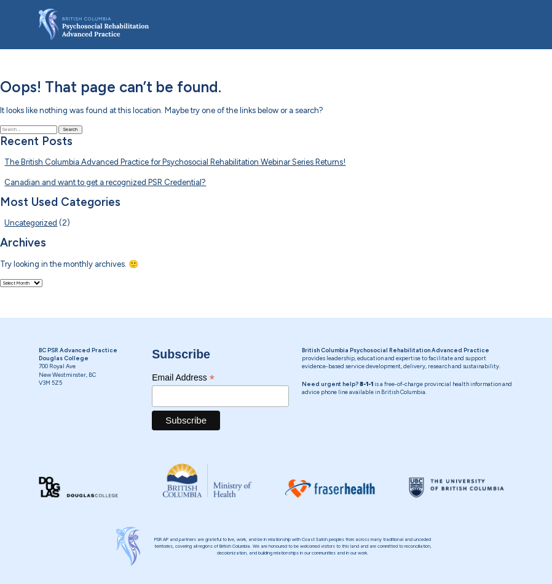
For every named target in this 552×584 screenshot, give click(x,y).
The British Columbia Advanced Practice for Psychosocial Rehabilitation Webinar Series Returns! (174, 162)
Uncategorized (30, 222)
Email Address (183, 378)
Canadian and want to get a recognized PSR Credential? (105, 182)
